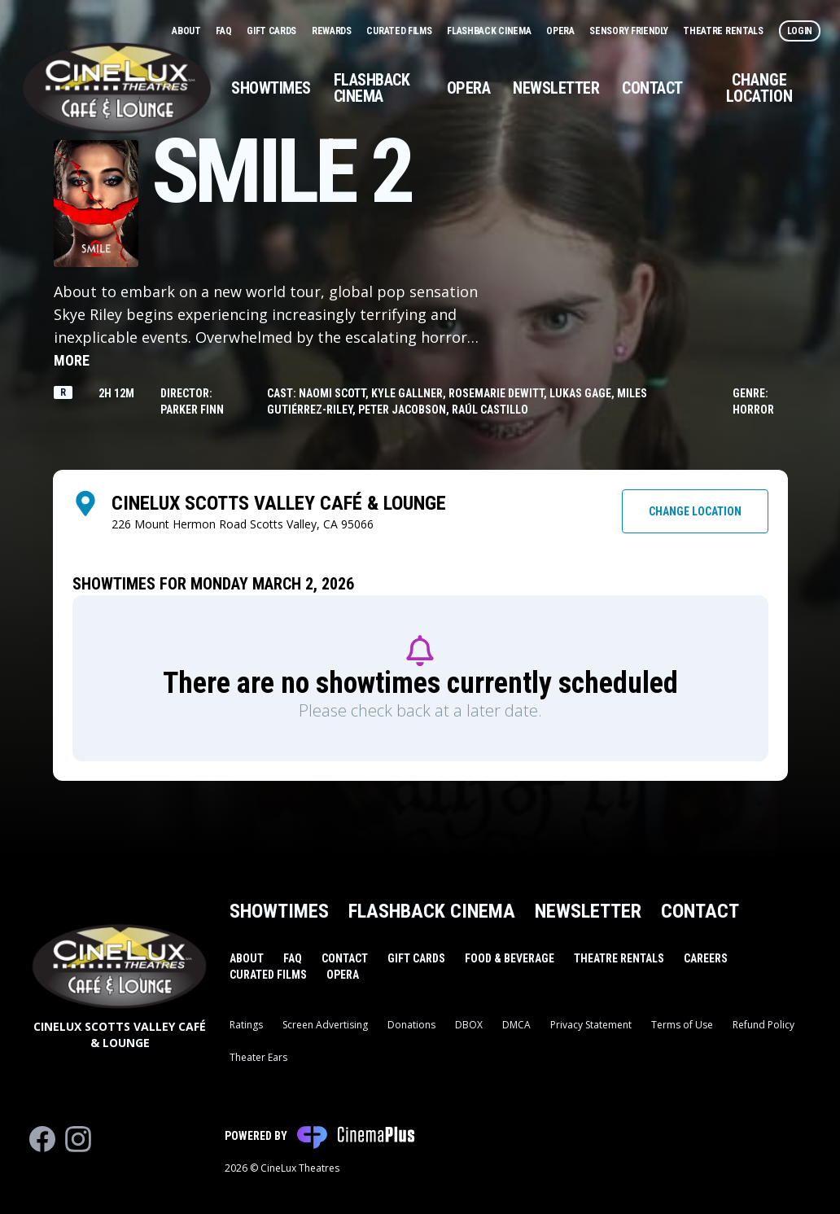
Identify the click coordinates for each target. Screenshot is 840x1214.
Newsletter (556, 88)
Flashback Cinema (490, 31)
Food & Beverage (509, 958)
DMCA (516, 1025)
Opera (561, 31)
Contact (652, 88)
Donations (411, 1025)
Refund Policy (763, 1025)
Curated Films (400, 31)
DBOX (469, 1025)
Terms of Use (682, 1025)
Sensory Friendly (629, 31)
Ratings (246, 1025)
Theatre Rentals (724, 31)
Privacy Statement (591, 1025)
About (187, 31)
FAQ (225, 31)
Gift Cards (273, 31)
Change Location (759, 88)
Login (800, 31)
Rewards (333, 31)
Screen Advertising (325, 1025)
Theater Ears (258, 1057)
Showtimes (271, 88)
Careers (706, 958)
